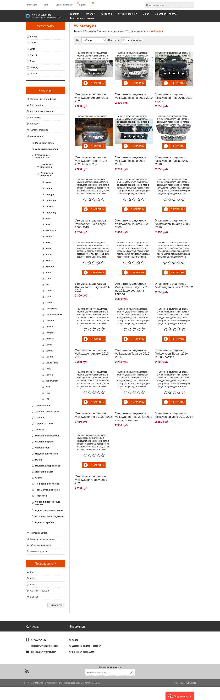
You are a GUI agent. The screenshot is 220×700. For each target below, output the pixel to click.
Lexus (49, 290)
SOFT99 (34, 597)
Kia (47, 284)
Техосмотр (41, 495)
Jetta (32, 49)
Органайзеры (42, 447)
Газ (47, 398)
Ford (48, 224)
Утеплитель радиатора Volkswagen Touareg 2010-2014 (132, 341)
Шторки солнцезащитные (49, 516)
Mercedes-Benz (54, 314)
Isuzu (48, 242)
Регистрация (31, 5)
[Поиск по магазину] (166, 5)
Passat (33, 55)
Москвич (50, 320)
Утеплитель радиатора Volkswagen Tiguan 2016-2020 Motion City (91, 156)
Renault (50, 338)
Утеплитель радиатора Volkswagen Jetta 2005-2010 (134, 93)
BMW (48, 182)
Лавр (32, 572)
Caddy (33, 42)
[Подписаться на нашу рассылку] (106, 686)
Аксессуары (36, 136)
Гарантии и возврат (82, 657)
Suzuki (49, 356)
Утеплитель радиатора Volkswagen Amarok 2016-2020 (92, 95)
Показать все (56, 605)
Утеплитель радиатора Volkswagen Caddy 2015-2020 (91, 462)
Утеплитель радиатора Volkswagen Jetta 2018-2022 (174, 275)
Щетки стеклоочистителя (49, 510)
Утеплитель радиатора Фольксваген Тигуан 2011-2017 (92, 277)
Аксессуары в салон (46, 149)
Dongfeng (51, 212)
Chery (49, 188)
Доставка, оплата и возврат (86, 645)
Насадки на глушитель (47, 435)
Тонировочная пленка (47, 483)
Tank (48, 368)
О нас (75, 639)
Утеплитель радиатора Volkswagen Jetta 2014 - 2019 (131, 156)
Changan (50, 194)
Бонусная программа (83, 651)
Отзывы (76, 669)
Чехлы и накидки (38, 533)
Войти (46, 5)
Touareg (34, 67)
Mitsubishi (51, 308)
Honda (49, 260)
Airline (33, 584)
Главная (78, 31)
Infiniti (49, 272)
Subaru (49, 350)
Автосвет (34, 123)
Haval (49, 248)
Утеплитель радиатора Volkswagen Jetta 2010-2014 (174, 399)
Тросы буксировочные (47, 489)
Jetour (49, 254)
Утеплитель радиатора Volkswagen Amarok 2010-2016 (92, 341)
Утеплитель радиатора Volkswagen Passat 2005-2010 (172, 156)
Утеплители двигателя (46, 165)
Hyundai (50, 266)
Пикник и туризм (38, 551)
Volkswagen (45, 26)
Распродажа (36, 105)
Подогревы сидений (46, 453)
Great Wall (51, 230)
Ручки (38, 459)
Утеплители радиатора (46, 174)
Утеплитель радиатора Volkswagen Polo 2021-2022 (93, 399)
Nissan (49, 326)
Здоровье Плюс (44, 423)
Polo (32, 61)
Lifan (48, 296)
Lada (48, 278)
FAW (48, 218)
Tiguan (33, 73)
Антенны (40, 417)
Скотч (38, 477)
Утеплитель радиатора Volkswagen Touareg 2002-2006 (132, 216)
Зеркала (39, 429)
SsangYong (52, 362)
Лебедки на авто (44, 471)
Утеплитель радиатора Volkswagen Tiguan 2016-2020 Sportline (172, 341)
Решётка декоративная (47, 465)
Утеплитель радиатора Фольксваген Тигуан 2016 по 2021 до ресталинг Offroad (132, 278)
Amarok (34, 36)
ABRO (33, 578)
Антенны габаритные (47, 411)
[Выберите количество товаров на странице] (125, 40)
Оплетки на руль (44, 441)
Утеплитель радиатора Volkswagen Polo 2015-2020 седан (173, 95)
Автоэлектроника (39, 130)
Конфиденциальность (83, 663)
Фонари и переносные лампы (47, 503)
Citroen (49, 206)
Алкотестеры (42, 405)
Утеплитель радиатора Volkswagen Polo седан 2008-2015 (90, 216)
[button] (180, 696)
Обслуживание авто (40, 545)
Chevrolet (51, 200)
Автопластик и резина (41, 111)
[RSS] (27, 684)
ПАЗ (48, 392)
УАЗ (48, 386)
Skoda (49, 344)
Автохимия (35, 117)
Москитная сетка (44, 143)
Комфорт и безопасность (43, 539)
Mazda (49, 302)
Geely (49, 236)
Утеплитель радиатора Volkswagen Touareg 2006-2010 (172, 216)
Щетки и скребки (44, 522)
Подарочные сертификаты (43, 99)
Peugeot (50, 332)
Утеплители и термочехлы (42, 156)
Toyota (49, 374)
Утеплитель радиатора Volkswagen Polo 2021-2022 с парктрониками (133, 401)
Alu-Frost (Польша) (40, 590)
